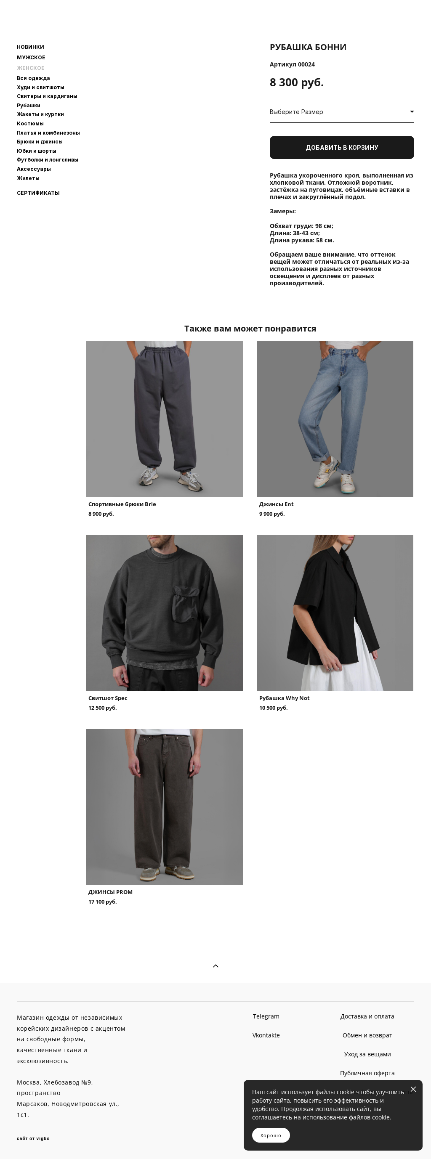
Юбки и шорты (36, 151)
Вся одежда (33, 78)
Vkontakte (266, 1035)
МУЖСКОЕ (31, 58)
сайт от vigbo (33, 1139)
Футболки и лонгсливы (47, 159)
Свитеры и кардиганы (47, 96)
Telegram (266, 1016)
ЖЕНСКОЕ (31, 68)
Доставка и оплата (367, 1016)
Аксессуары (34, 169)
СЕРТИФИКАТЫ (38, 193)
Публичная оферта (367, 1073)
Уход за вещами (367, 1054)
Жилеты (28, 178)
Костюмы (30, 123)
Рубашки (28, 105)
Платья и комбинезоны (48, 133)
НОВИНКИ (30, 47)
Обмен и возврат (367, 1035)
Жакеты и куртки (40, 114)
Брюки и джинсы (40, 141)
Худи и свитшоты (40, 87)
